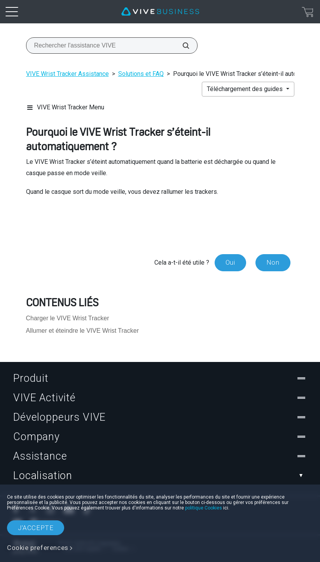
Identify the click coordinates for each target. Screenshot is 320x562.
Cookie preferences (37, 547)
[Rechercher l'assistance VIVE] (181, 45)
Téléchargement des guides (245, 89)
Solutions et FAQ (141, 73)
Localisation (160, 475)
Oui (230, 262)
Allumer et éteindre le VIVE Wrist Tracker (82, 330)
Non (273, 262)
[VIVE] (160, 12)
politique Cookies (203, 508)
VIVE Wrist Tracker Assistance (67, 73)
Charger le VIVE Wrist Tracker (67, 318)
